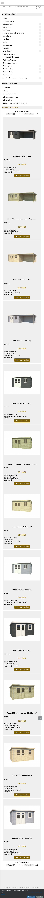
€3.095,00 (22, 411)
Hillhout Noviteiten (9, 21)
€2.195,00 (22, 472)
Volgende (29, 114)
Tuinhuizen (6, 27)
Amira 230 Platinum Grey (22, 838)
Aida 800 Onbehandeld (22, 280)
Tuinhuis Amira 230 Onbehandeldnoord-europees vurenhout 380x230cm (12, 789)
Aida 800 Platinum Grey (22, 341)
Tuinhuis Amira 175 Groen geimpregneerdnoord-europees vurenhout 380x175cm (12, 477)
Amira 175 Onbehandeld (22, 527)
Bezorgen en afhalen (9, 94)
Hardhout (6, 39)
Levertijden (6, 88)
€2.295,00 (22, 721)
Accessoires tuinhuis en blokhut (13, 33)
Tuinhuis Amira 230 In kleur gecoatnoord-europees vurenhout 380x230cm (12, 664)
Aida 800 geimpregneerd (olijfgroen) (22, 219)
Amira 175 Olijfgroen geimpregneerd (22, 464)
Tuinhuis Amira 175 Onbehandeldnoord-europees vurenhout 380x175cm (12, 540)
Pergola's (6, 48)
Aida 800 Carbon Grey (22, 156)
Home (5, 18)
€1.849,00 (22, 535)
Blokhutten (6, 30)
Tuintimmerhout (8, 69)
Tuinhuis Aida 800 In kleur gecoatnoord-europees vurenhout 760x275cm (12, 170)
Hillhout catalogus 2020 (10, 97)
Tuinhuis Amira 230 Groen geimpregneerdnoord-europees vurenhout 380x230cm (12, 726)
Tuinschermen (7, 36)
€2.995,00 (22, 288)
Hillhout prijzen (7, 100)
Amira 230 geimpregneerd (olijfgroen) (22, 713)
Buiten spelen (7, 66)
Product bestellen (22, 175)
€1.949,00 (22, 784)
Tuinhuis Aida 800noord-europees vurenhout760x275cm (12, 231)
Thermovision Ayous (9, 63)
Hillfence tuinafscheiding (11, 57)
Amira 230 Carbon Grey (22, 650)
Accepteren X (31, 896)
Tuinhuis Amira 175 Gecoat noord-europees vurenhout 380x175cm (15, 416)
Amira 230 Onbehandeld (22, 775)
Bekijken (38, 9)
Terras (5, 42)
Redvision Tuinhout (9, 60)
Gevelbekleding (8, 72)
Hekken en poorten (9, 54)
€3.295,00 (22, 658)
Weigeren (39, 896)
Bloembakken (7, 51)
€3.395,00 (22, 227)
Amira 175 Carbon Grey (22, 403)
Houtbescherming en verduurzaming (15, 78)
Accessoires (7, 75)
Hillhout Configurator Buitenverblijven (15, 103)
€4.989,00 (22, 164)
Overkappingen (8, 24)
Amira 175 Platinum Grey (22, 589)
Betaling (5, 91)
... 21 (36, 114)
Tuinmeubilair (7, 45)
